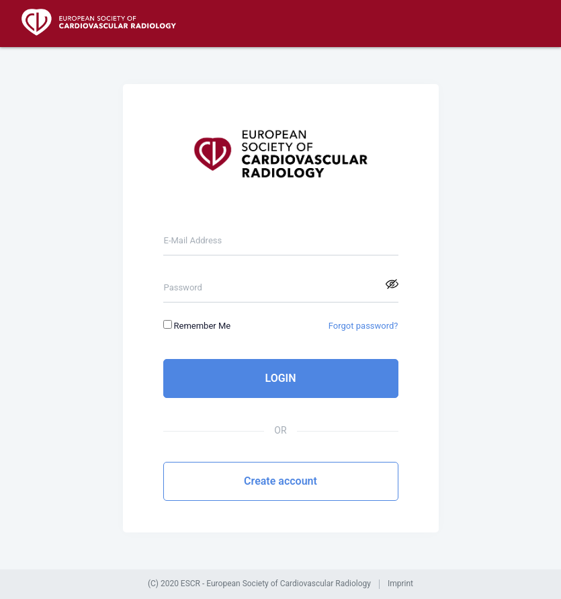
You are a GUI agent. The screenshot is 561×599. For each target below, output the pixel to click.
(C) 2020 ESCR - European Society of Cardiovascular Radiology (259, 584)
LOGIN (280, 378)
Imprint (400, 584)
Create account (280, 481)
